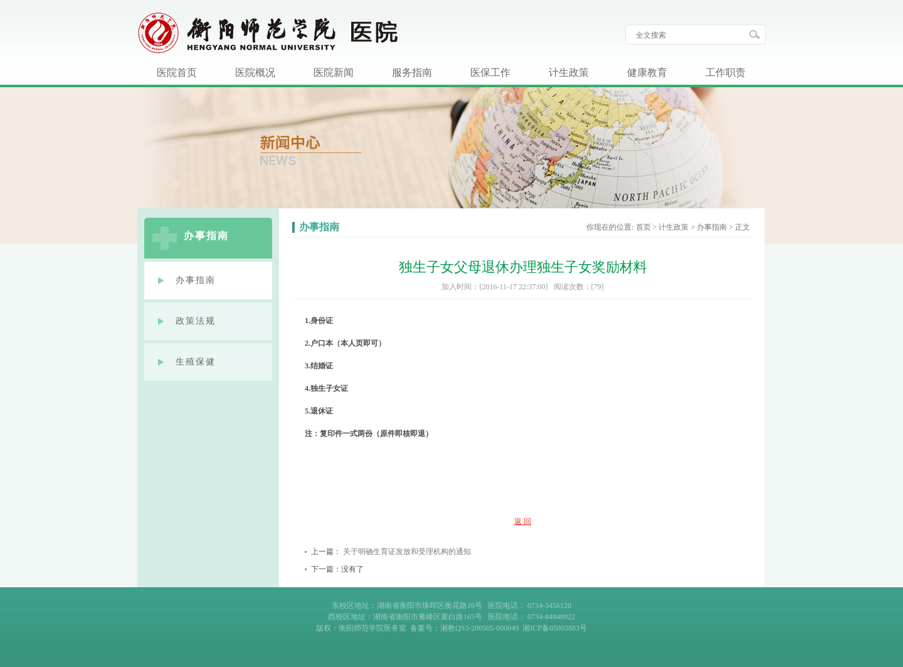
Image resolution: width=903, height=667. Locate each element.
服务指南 (412, 72)
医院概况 (255, 72)
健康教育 (647, 72)
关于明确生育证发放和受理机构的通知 (407, 551)
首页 (643, 227)
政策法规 (196, 321)
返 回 (522, 521)
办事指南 (196, 280)
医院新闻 (334, 72)
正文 (742, 227)
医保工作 (490, 72)
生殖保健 (196, 361)
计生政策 (569, 72)
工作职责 (725, 72)
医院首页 (177, 72)
